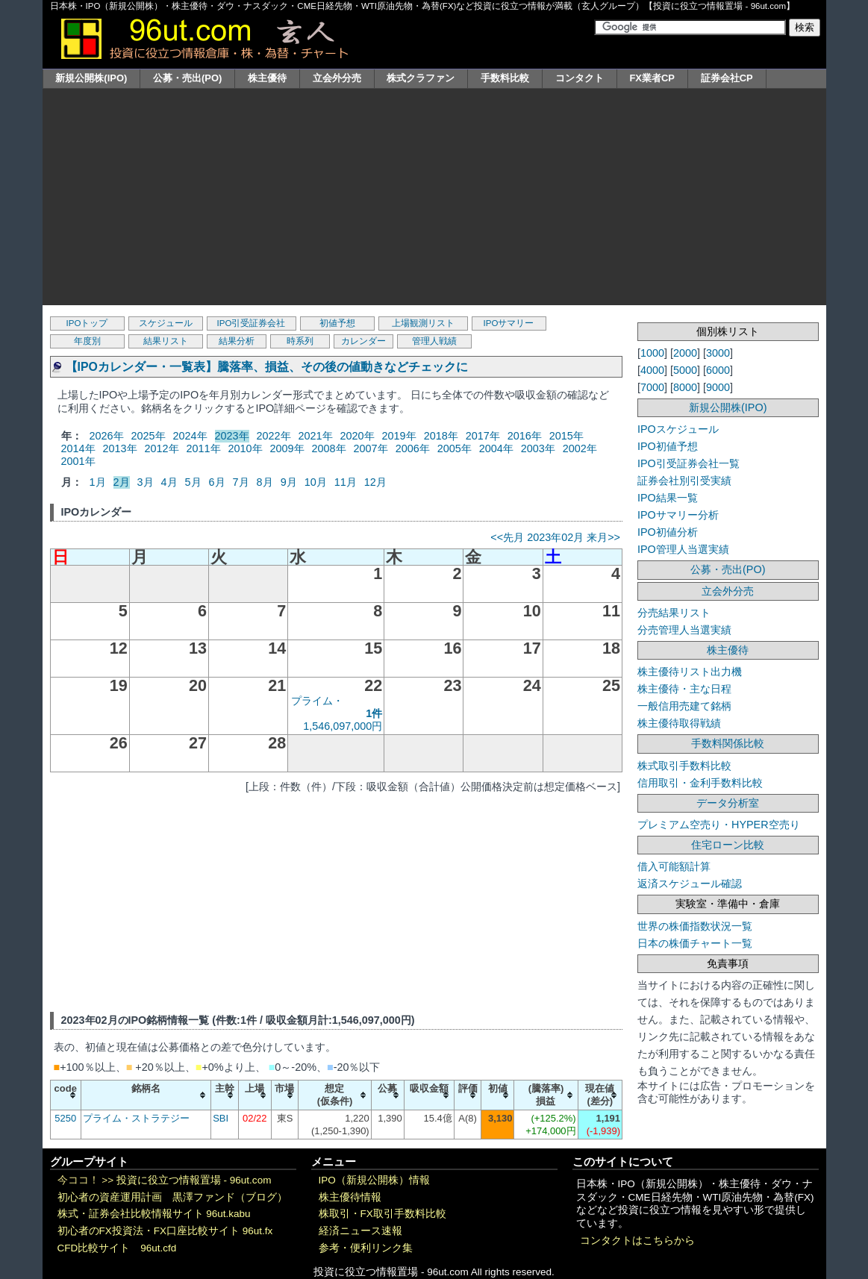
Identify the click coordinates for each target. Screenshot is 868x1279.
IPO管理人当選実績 (683, 549)
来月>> (603, 537)
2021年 (316, 436)
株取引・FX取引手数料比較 (382, 1213)
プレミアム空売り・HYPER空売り (718, 825)
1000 (652, 353)
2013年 (120, 448)
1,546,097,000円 (342, 726)
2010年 (245, 448)
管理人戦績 (434, 341)
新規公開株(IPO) (91, 78)
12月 (375, 482)
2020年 (357, 436)
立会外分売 (337, 78)
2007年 (371, 448)
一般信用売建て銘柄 (684, 706)
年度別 (87, 341)
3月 (145, 482)
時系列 (300, 341)
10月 (316, 482)
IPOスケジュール (678, 429)
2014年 (78, 448)
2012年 (162, 448)
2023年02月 (555, 537)
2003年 (538, 448)
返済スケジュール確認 (689, 883)
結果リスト (165, 341)
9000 (718, 387)
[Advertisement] (434, 200)
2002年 (580, 448)
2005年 (454, 448)
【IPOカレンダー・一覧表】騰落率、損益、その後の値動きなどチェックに (267, 366)
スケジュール (166, 323)
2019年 (399, 436)
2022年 (274, 436)
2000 (685, 353)
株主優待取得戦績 (679, 723)
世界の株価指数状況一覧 (694, 926)
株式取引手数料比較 (684, 766)
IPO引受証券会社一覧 (688, 463)
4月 (169, 482)
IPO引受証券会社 (251, 323)
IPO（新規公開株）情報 (374, 1180)
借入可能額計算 (674, 866)
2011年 (204, 448)
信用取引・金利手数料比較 (700, 783)
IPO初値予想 (667, 446)
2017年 (483, 436)
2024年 (190, 436)
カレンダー (363, 341)
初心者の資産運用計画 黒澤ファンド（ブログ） (172, 1197)
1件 (374, 713)
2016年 (525, 436)
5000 (685, 370)
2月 (121, 482)
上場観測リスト (423, 323)
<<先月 (507, 537)
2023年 (232, 436)
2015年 (566, 436)
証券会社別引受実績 (684, 481)
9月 (289, 482)
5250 (65, 1118)
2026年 (107, 436)
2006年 (413, 448)
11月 (345, 482)
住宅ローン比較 (727, 845)
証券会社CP (727, 78)
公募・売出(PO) (187, 78)
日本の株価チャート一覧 (694, 943)
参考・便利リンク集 (366, 1248)
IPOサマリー (509, 323)
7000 (652, 387)
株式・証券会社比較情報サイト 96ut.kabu (154, 1213)
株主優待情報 (350, 1197)
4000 (652, 370)
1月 (98, 482)
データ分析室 (727, 803)
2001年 (78, 461)
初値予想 (337, 323)
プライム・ (317, 701)
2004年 (496, 448)
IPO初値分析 (667, 532)
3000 (718, 353)
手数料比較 (505, 78)
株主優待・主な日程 (684, 689)
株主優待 (267, 78)
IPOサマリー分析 (678, 515)
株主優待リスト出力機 (689, 672)
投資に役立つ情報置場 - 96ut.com (194, 1180)
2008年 (329, 448)
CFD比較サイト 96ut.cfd (117, 1248)
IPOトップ (87, 323)
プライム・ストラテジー (136, 1118)
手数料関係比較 (727, 743)
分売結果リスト (674, 613)
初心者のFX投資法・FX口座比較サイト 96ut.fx (165, 1230)
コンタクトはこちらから (637, 1240)
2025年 (148, 436)
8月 (265, 482)
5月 (193, 482)
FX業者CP (652, 78)
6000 (718, 370)
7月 (241, 482)
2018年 (441, 436)
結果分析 (237, 341)
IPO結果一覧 (667, 498)
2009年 (287, 448)
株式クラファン (421, 78)
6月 (217, 482)
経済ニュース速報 (360, 1230)
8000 (685, 387)
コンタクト (579, 78)
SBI (220, 1118)
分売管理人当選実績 (684, 630)
